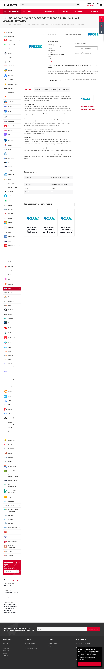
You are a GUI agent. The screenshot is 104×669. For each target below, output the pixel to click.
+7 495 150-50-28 (92, 4)
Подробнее (81, 659)
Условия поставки (31, 646)
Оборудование (52, 646)
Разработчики (52, 643)
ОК (89, 664)
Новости (5, 643)
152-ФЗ (5, 653)
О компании (7, 639)
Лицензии (6, 650)
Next (73, 204)
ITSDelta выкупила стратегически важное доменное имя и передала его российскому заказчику (10, 608)
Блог (4, 646)
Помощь (28, 639)
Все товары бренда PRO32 (88, 109)
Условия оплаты (30, 643)
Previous (70, 204)
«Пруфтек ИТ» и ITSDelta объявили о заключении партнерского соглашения (11, 595)
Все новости (15, 580)
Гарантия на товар (31, 648)
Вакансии (6, 648)
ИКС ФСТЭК (7, 585)
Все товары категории (87, 106)
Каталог (50, 639)
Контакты (6, 655)
